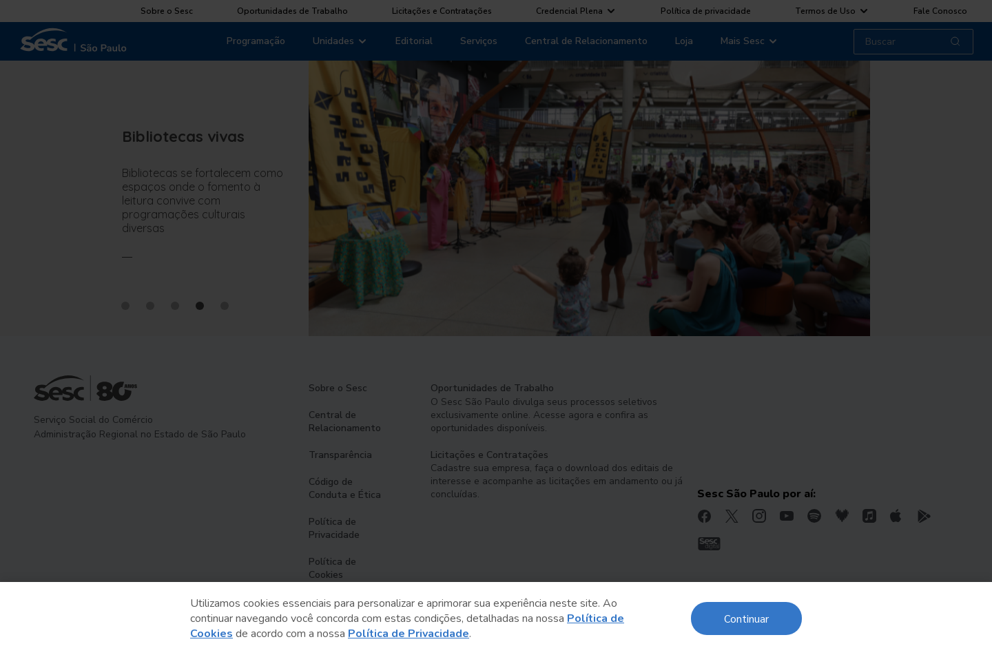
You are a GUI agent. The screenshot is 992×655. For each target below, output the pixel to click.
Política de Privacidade (408, 633)
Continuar (746, 618)
